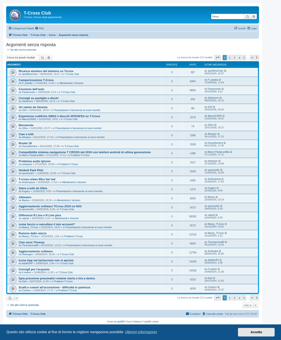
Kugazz (26, 191)
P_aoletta (27, 83)
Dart (24, 281)
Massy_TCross (30, 227)
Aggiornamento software (36, 251)
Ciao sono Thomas (32, 242)
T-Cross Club (72, 74)
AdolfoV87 (27, 263)
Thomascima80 (30, 245)
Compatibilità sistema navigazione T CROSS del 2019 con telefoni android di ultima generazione (85, 152)
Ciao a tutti (26, 134)
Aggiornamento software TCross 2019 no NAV (50, 206)
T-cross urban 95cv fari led (37, 179)
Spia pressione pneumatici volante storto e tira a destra (57, 278)
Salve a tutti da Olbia (33, 188)
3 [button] (234, 58)
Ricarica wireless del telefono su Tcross (46, 71)
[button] (217, 57)
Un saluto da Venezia (33, 107)
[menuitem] (39, 28)
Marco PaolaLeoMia (32, 155)
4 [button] (239, 58)
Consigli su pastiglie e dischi (38, 98)
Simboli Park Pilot (31, 170)
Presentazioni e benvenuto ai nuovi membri (77, 110)
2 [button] (229, 58)
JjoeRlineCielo (29, 74)
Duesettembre (29, 146)
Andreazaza (28, 182)
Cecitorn (26, 290)
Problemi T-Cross (80, 155)
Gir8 (24, 110)
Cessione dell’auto (31, 89)
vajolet (25, 218)
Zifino (25, 128)
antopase (27, 164)
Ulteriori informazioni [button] (141, 332)
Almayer (26, 137)
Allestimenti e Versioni (71, 83)
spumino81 (28, 173)
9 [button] (252, 58)
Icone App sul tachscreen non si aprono (46, 260)
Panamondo (28, 92)
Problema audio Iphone (35, 161)
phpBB (120, 321)
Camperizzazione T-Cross (36, 80)
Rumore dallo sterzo (33, 233)
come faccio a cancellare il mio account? (47, 224)
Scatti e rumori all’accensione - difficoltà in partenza (54, 287)
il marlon (26, 272)
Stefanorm (27, 101)
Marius (25, 200)
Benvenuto (26, 125)
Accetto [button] (256, 332)
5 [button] (244, 58)
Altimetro (25, 197)
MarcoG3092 (29, 119)
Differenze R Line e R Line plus (40, 215)
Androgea (27, 254)
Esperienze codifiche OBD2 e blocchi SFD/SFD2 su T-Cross (59, 116)
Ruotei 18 (25, 143)
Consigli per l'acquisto (34, 269)
